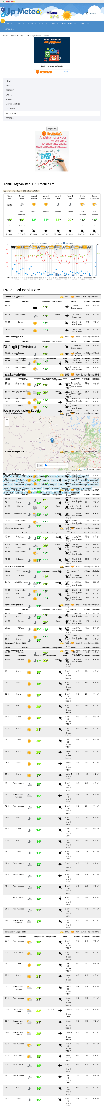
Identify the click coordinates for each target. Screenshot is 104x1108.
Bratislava (8, 492)
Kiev (66, 492)
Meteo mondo (17, 35)
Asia (27, 35)
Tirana (15, 476)
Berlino (46, 480)
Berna (49, 492)
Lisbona (37, 488)
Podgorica (94, 484)
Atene (74, 480)
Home (5, 35)
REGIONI (19, 24)
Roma (6, 476)
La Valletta (63, 484)
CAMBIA (93, 13)
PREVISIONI (11, 113)
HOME (8, 24)
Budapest (75, 492)
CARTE (43, 24)
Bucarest (55, 488)
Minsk (42, 476)
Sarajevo (52, 476)
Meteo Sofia (63, 476)
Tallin (20, 480)
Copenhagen (10, 480)
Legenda (52, 128)
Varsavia (28, 488)
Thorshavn (19, 484)
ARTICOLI (9, 29)
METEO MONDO (68, 24)
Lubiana (19, 492)
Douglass (8, 484)
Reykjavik (94, 480)
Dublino (83, 480)
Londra (66, 480)
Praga (46, 488)
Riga (29, 484)
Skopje (53, 484)
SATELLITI (31, 24)
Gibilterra (56, 480)
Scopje (84, 484)
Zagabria (84, 476)
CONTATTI (84, 24)
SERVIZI (54, 24)
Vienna (23, 476)
